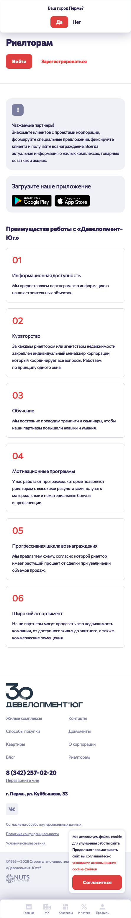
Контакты (77, 718)
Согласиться (97, 882)
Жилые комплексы (24, 718)
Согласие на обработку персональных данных (43, 824)
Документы (79, 731)
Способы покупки (23, 731)
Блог (10, 757)
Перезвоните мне (22, 780)
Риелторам (79, 757)
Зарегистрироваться (64, 61)
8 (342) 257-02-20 (31, 772)
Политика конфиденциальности (32, 834)
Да (59, 22)
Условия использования (25, 843)
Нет (77, 22)
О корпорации (82, 744)
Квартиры (15, 744)
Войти (19, 61)
